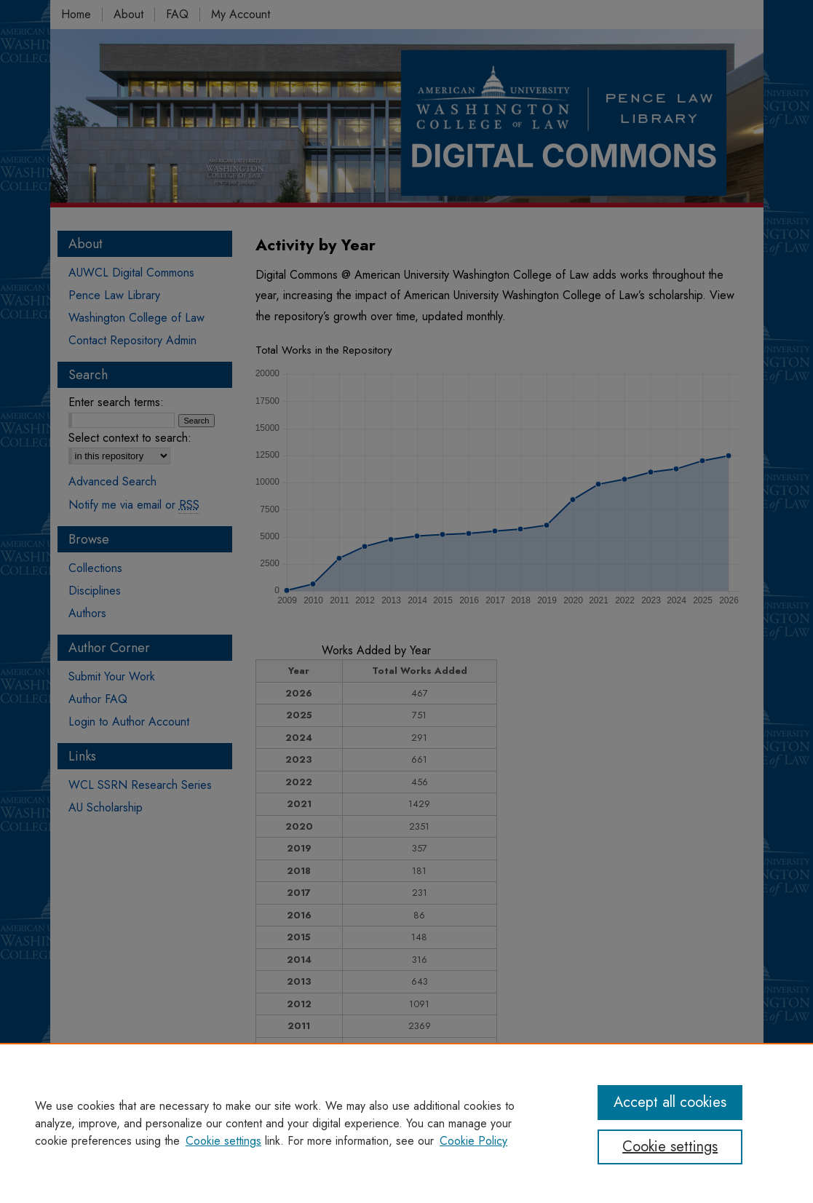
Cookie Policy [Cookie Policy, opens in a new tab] (473, 1140)
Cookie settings (223, 1140)
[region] (406, 1123)
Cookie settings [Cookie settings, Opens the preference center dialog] (670, 1146)
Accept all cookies (670, 1102)
